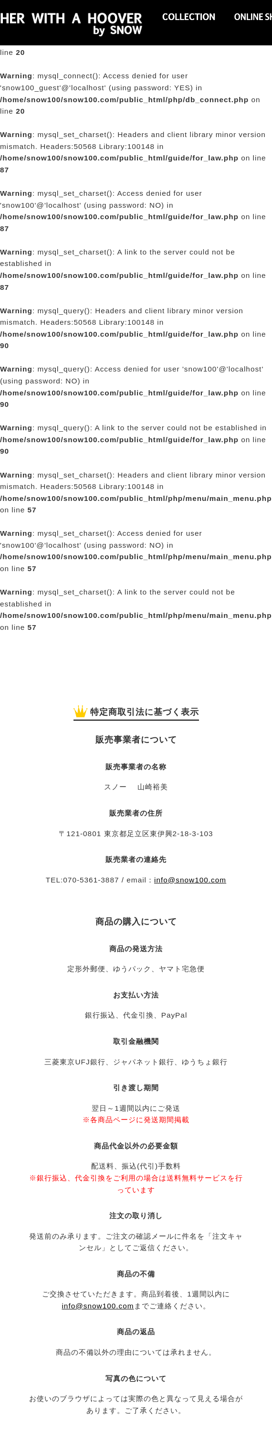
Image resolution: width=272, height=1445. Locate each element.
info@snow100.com (190, 880)
